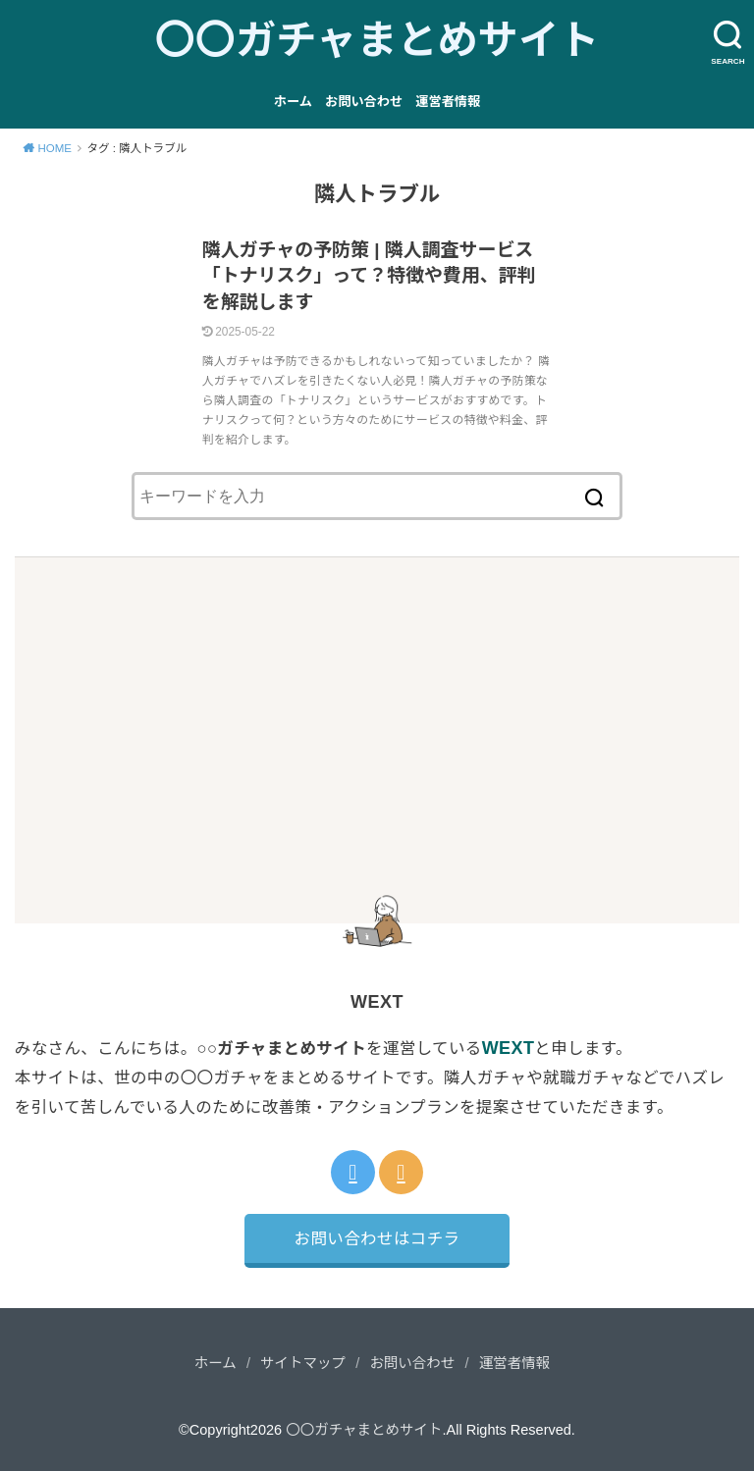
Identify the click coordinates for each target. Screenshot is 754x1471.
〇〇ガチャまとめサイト (377, 40)
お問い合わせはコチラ (377, 1238)
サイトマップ (303, 1363)
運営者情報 (447, 101)
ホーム (293, 101)
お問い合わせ (364, 101)
